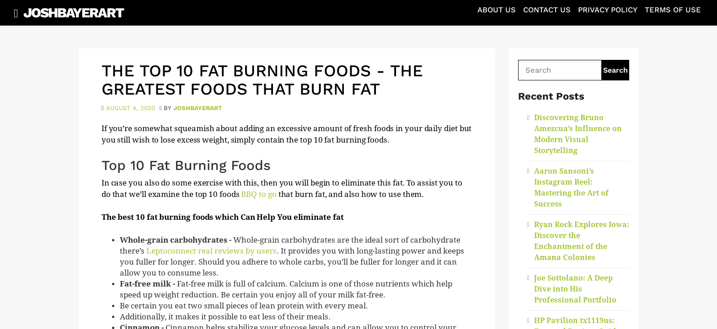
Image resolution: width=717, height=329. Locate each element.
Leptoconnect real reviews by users (211, 251)
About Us (496, 9)
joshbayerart (197, 108)
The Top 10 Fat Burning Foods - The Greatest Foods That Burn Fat (262, 80)
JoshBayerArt (73, 13)
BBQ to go (258, 194)
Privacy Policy (607, 9)
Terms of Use (673, 9)
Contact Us (547, 9)
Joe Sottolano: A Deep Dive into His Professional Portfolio (575, 289)
